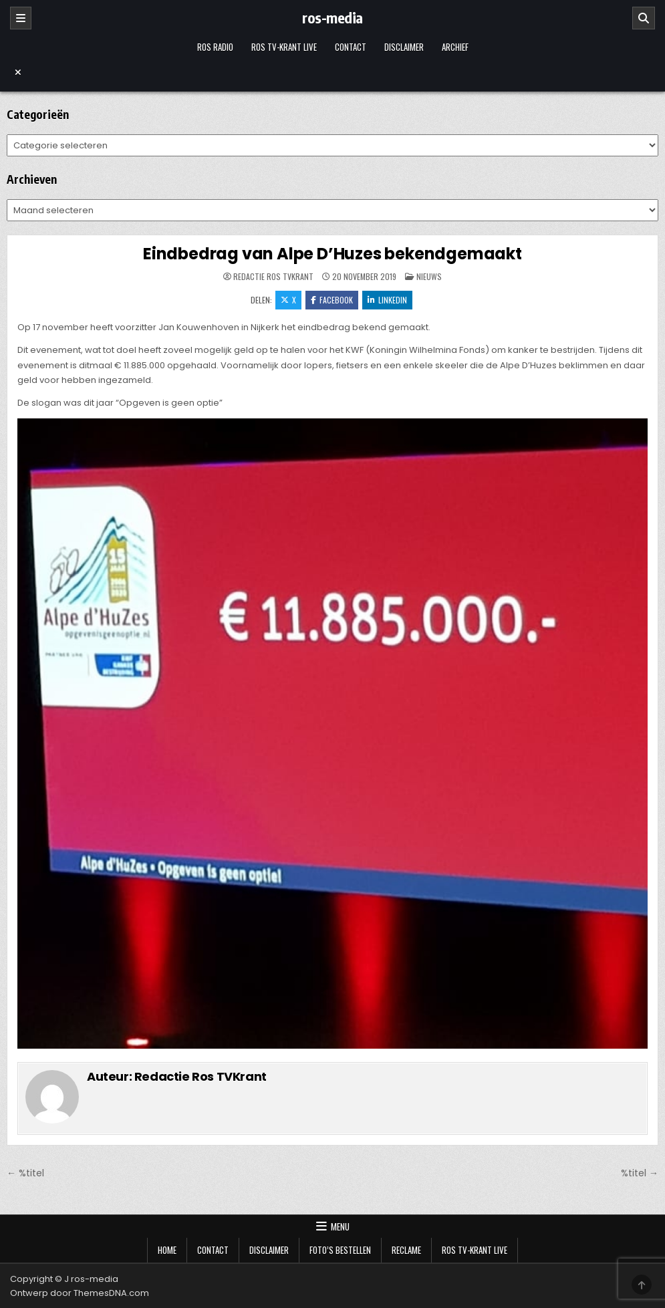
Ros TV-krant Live (284, 46)
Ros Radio (215, 46)
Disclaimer (404, 46)
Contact (350, 46)
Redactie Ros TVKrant (273, 277)
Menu (340, 1226)
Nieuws (429, 276)
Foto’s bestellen (340, 1250)
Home (167, 1250)
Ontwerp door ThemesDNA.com (79, 1293)
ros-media (332, 17)
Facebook (332, 299)
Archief (455, 46)
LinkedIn (387, 299)
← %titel (25, 1173)
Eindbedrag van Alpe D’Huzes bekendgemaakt (332, 254)
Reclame (406, 1250)
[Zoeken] (643, 18)
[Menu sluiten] (332, 72)
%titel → (639, 1173)
